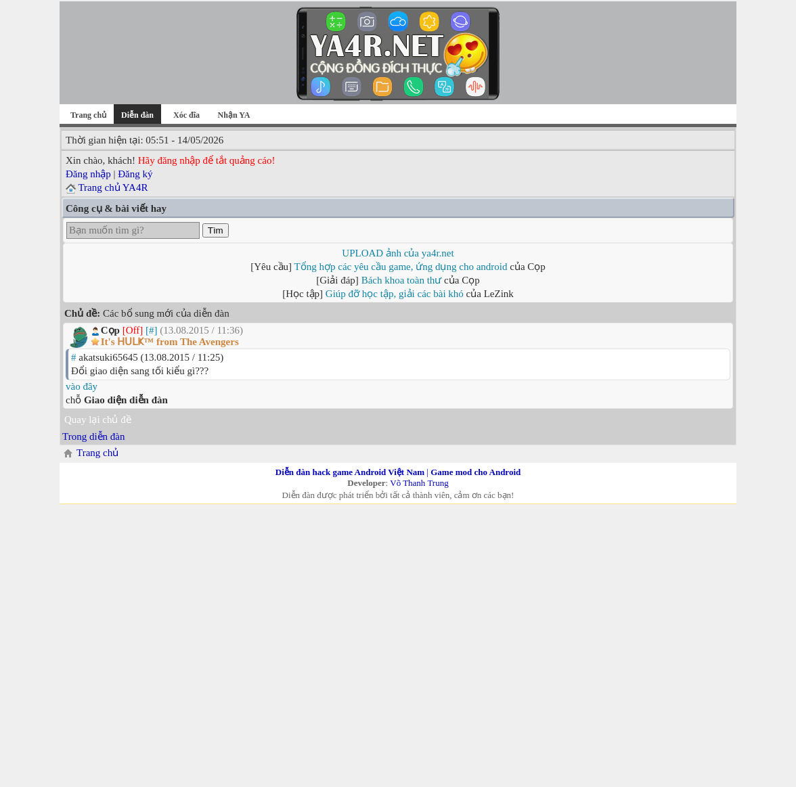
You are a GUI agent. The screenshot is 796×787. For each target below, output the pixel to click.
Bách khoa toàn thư (401, 280)
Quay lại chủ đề (97, 419)
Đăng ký (135, 173)
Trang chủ (88, 115)
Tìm (215, 230)
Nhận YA (234, 115)
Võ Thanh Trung (419, 483)
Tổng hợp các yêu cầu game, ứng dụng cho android (401, 266)
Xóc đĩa (186, 115)
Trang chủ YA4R (113, 187)
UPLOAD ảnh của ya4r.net (398, 253)
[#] (152, 330)
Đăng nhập (88, 173)
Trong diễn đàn (93, 436)
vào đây (81, 386)
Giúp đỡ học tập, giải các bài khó (395, 293)
